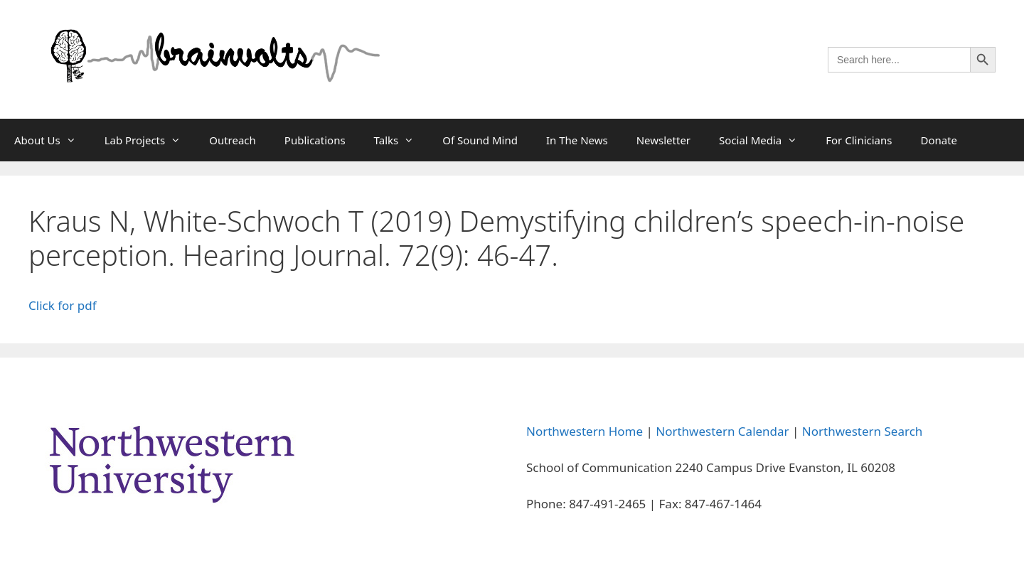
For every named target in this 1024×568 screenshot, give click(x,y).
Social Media (765, 140)
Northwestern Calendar (722, 431)
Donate (938, 140)
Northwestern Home (584, 431)
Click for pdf (62, 305)
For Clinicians (859, 140)
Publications (315, 140)
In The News (577, 140)
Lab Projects (150, 140)
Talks (401, 140)
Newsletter (663, 140)
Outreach (232, 140)
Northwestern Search (862, 431)
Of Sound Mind (480, 140)
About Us (52, 140)
